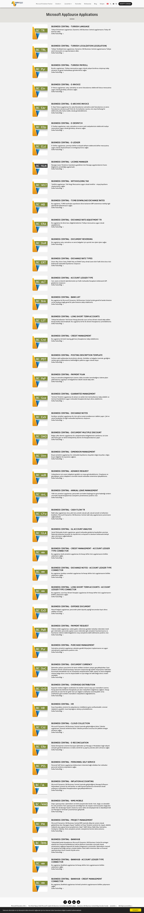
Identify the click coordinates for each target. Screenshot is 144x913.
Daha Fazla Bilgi (57, 33)
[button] (58, 3)
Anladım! (136, 910)
